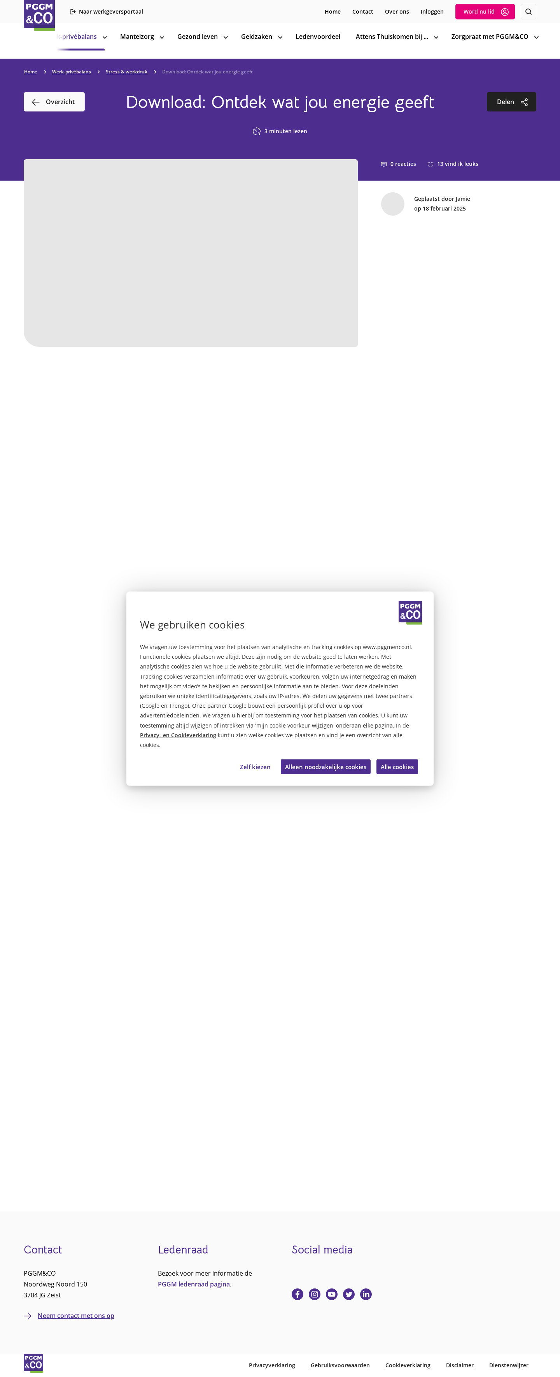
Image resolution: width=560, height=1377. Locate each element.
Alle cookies (397, 766)
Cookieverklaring (407, 1365)
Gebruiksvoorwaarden (340, 1365)
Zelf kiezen (255, 766)
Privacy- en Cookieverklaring (178, 735)
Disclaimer (460, 1365)
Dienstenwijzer (508, 1365)
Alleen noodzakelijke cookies (325, 766)
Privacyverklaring (272, 1365)
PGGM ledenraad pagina (194, 1284)
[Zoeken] (528, 11)
